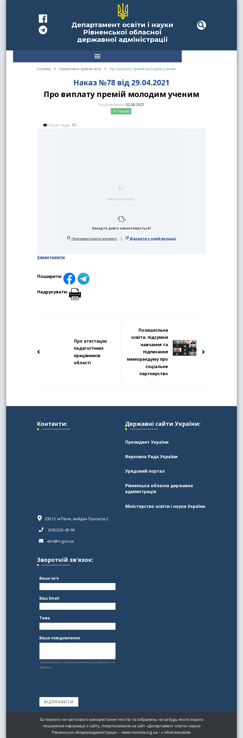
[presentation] (75, 681)
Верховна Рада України (151, 454)
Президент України (146, 439)
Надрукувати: (59, 289)
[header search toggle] (201, 25)
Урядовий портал (145, 468)
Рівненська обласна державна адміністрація (159, 486)
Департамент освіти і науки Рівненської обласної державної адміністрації (122, 32)
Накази (123, 108)
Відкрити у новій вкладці (151, 236)
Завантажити (51, 254)
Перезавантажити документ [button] (92, 236)
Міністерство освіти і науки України (165, 504)
